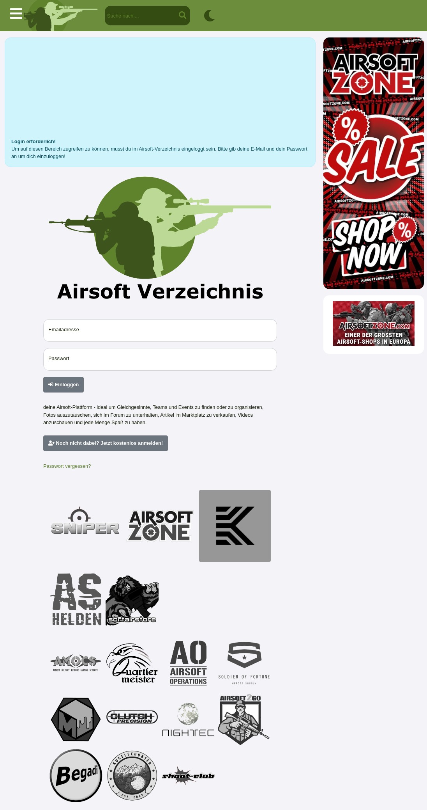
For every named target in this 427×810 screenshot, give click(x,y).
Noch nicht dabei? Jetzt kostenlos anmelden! (105, 443)
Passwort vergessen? (67, 466)
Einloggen (63, 384)
